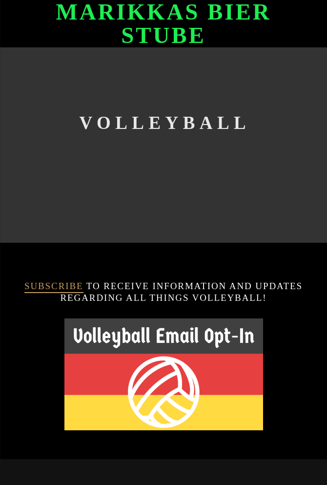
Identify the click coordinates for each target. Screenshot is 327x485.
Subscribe (53, 286)
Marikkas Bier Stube (163, 23)
